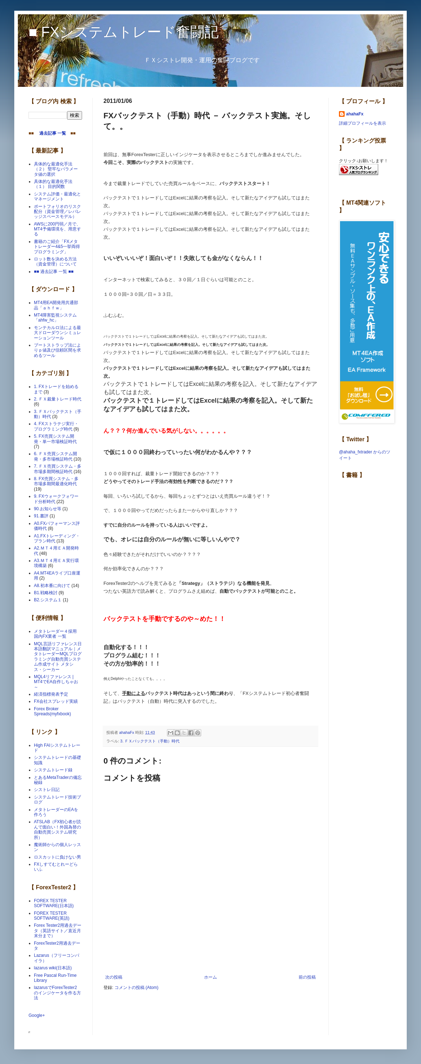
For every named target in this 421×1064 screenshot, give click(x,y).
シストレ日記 (47, 789)
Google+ (37, 1015)
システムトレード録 (53, 769)
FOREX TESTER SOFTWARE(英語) (52, 916)
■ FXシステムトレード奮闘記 (124, 32)
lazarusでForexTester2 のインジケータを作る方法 (57, 992)
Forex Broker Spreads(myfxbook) (52, 711)
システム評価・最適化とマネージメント (57, 197)
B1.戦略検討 (45, 592)
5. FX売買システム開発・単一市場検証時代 (55, 439)
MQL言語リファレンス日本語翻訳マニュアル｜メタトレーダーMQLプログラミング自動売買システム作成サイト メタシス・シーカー (58, 656)
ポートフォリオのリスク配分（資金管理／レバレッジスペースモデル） (57, 211)
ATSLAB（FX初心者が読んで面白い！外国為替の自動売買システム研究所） (57, 829)
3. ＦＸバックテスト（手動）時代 (149, 741)
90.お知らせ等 (47, 508)
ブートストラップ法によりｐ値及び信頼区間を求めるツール (57, 350)
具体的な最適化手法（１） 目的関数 (53, 184)
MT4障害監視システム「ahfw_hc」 (55, 318)
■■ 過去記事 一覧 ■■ (53, 271)
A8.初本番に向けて (52, 585)
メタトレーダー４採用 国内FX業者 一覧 (57, 634)
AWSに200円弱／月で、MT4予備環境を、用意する (57, 229)
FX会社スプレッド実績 (56, 701)
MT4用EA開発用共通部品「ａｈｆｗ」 (56, 305)
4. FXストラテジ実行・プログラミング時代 (56, 426)
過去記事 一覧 (50, 133)
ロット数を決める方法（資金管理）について (55, 262)
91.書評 (41, 515)
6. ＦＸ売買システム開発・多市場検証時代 (55, 456)
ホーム (210, 977)
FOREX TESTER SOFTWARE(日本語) (54, 903)
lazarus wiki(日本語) (53, 967)
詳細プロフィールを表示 (362, 123)
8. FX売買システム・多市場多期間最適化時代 (56, 481)
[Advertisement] (210, 955)
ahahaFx (355, 113)
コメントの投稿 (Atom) (136, 987)
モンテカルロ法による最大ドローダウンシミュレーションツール (57, 332)
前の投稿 (307, 977)
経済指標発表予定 (51, 694)
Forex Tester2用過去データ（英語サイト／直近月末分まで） (57, 930)
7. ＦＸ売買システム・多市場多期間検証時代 (57, 469)
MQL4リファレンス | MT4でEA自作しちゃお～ (56, 682)
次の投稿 (113, 977)
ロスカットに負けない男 (57, 857)
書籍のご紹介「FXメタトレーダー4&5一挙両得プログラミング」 (57, 246)
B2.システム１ (48, 599)
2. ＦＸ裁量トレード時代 (57, 399)
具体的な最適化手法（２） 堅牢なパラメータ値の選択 (56, 169)
